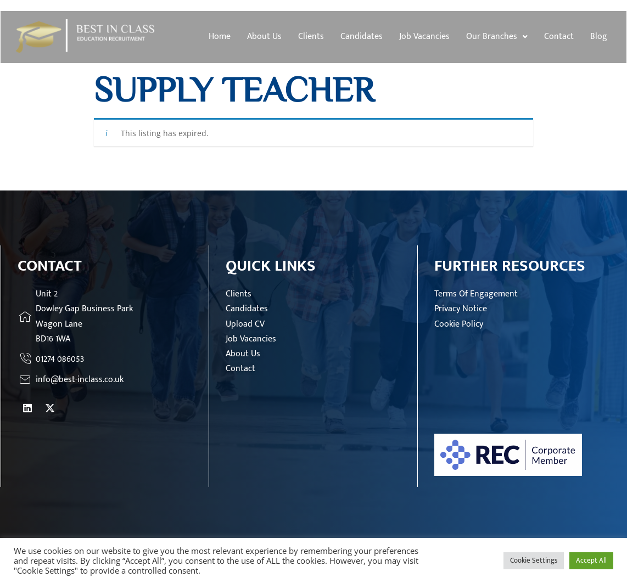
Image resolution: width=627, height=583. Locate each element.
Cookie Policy (458, 324)
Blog (598, 36)
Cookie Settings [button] (533, 560)
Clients (311, 36)
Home (220, 36)
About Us (264, 36)
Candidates (361, 36)
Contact (559, 36)
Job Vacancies (424, 36)
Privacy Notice (460, 308)
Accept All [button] (591, 560)
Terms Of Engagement (476, 294)
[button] (497, 36)
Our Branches (497, 36)
